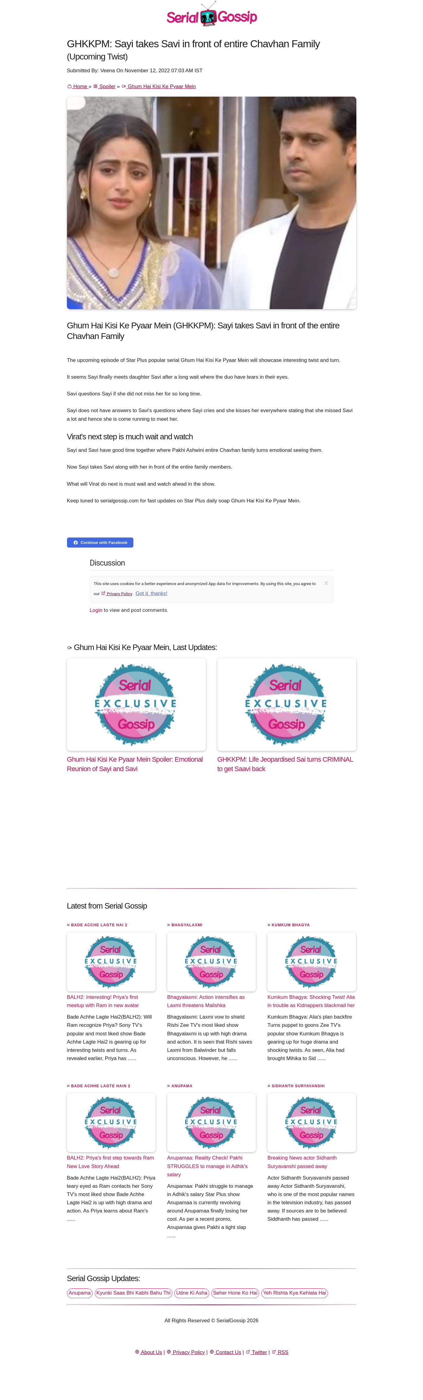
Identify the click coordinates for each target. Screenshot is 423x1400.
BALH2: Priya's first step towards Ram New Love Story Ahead (110, 1162)
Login (96, 610)
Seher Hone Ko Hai (235, 1293)
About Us (148, 1352)
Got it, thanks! (151, 593)
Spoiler (104, 86)
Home (78, 86)
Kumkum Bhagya (291, 925)
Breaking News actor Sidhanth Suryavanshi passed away (302, 1162)
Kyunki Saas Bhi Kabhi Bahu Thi (134, 1293)
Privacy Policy (116, 593)
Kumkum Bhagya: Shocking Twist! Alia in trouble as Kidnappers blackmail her (311, 1001)
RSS (279, 1352)
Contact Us (225, 1352)
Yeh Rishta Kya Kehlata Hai (294, 1293)
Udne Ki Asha (191, 1293)
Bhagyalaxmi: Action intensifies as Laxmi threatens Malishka (206, 1001)
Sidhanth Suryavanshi (298, 1086)
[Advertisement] (211, 837)
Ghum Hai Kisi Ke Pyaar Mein (158, 86)
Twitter (256, 1352)
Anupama (181, 1086)
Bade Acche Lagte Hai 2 (99, 925)
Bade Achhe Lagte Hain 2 (101, 1086)
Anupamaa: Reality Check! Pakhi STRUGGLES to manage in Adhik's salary (207, 1166)
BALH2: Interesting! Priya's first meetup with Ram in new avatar (103, 1001)
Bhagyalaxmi (187, 925)
